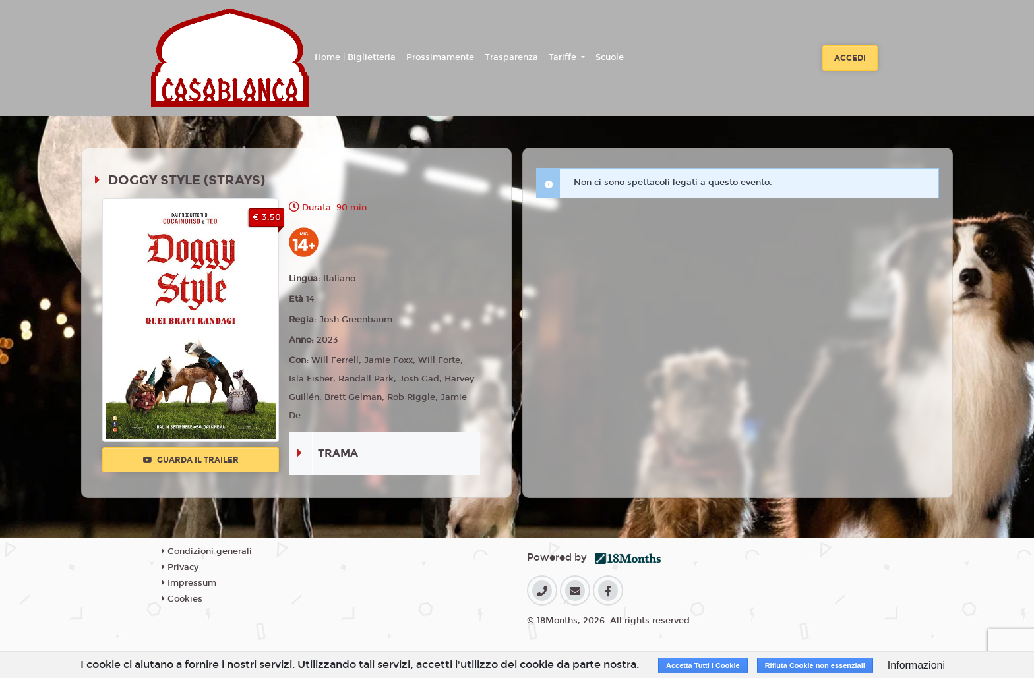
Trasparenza (511, 57)
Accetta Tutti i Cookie (703, 665)
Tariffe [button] (564, 57)
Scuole (609, 57)
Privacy (180, 567)
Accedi (850, 58)
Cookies (182, 599)
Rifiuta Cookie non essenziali (815, 665)
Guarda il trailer (191, 460)
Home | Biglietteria (355, 57)
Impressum (189, 583)
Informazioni (916, 665)
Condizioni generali (207, 551)
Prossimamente (440, 57)
